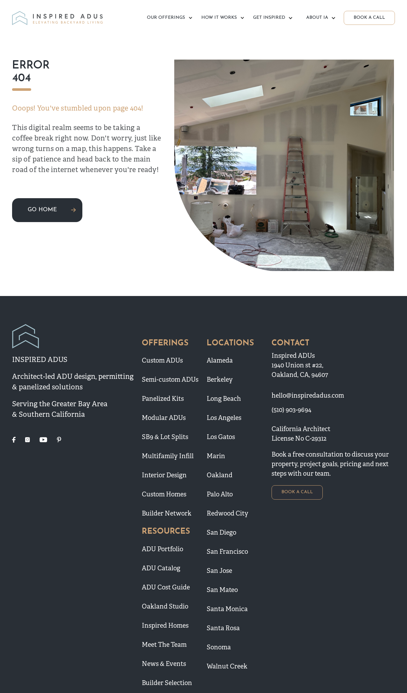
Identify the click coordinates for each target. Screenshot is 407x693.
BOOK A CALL (369, 17)
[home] (58, 18)
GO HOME (42, 210)
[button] (168, 17)
